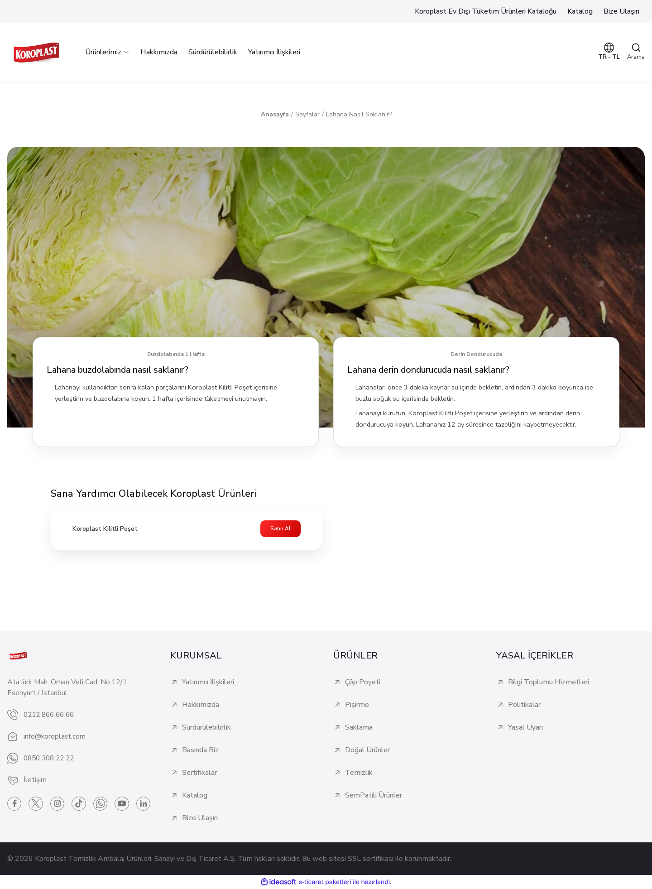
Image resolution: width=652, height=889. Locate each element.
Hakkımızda (200, 705)
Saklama (359, 728)
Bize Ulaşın (200, 818)
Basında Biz (200, 750)
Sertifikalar (199, 773)
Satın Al (280, 529)
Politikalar (524, 705)
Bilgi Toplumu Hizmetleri (548, 682)
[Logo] (36, 52)
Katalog (194, 796)
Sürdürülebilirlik (206, 728)
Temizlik (359, 773)
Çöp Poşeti (362, 682)
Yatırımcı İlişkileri (208, 682)
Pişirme (357, 705)
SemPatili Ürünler (373, 796)
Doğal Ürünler (367, 750)
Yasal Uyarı (525, 728)
